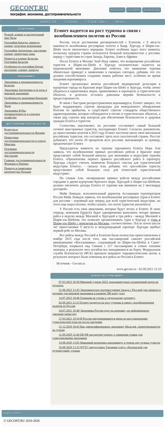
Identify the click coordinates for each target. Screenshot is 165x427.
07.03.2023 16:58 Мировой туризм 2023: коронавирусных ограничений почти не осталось (105, 283)
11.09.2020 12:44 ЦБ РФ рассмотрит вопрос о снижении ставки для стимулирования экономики (97, 336)
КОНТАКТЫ (151, 9)
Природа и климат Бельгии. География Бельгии (21, 60)
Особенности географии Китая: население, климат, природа (23, 68)
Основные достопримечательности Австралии (19, 152)
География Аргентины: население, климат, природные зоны (25, 52)
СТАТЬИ (71, 22)
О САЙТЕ (134, 9)
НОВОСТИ (48, 22)
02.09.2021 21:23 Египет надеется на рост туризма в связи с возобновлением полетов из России (103, 304)
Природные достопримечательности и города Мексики (25, 141)
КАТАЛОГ (117, 9)
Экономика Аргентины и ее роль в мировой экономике (25, 91)
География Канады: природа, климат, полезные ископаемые (23, 44)
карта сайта (12, 413)
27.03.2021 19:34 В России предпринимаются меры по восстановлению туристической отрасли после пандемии (100, 320)
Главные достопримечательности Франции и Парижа (24, 162)
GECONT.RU (29, 7)
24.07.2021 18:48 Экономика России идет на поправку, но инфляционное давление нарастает (100, 312)
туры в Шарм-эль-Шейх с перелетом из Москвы (106, 221)
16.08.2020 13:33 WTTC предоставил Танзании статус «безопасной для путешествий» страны (99, 349)
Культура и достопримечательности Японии (24, 131)
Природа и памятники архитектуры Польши (18, 170)
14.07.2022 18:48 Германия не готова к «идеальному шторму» (97, 298)
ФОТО (120, 22)
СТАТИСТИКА (96, 22)
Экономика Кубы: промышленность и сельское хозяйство (22, 114)
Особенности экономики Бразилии (25, 98)
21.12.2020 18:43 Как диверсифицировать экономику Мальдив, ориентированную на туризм (106, 328)
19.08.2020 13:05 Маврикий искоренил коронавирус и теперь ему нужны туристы (109, 342)
